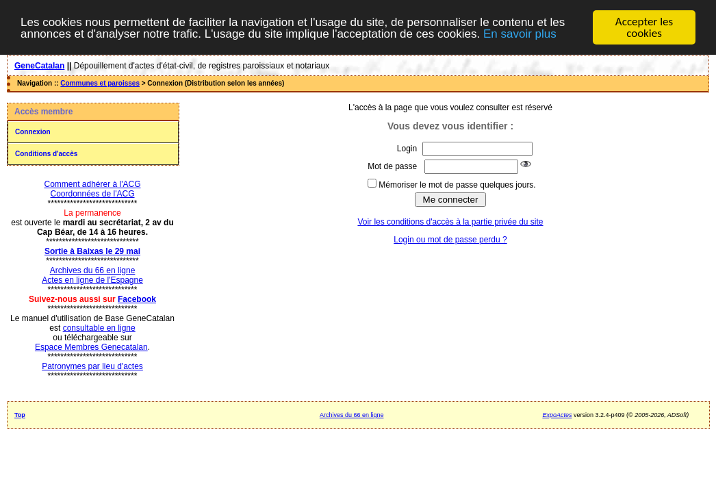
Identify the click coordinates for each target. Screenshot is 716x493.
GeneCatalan (39, 66)
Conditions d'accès (46, 153)
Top (19, 415)
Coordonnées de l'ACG (92, 194)
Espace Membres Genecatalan (91, 347)
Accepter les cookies (644, 27)
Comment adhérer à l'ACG (92, 184)
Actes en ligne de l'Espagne (92, 280)
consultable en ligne (99, 328)
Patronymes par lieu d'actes (92, 366)
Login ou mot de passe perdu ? (450, 239)
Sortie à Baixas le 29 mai (92, 251)
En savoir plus (520, 33)
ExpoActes (557, 415)
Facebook (137, 299)
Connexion (33, 132)
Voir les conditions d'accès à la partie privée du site (450, 222)
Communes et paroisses (100, 83)
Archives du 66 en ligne (93, 270)
